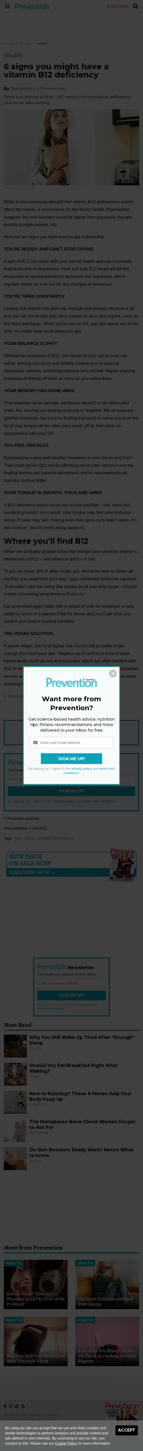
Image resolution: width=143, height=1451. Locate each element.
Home (8, 43)
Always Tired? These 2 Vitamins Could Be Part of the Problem (35, 1299)
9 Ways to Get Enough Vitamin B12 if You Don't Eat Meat (58, 696)
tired (29, 838)
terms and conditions (99, 801)
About (54, 1415)
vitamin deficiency (55, 838)
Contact (38, 1415)
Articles (25, 43)
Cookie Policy (66, 1443)
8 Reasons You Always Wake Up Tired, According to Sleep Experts (107, 1356)
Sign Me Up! (71, 791)
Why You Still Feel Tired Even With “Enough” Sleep (35, 1358)
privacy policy (64, 801)
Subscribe (118, 6)
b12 (18, 838)
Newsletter (15, 1415)
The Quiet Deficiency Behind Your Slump (105, 1301)
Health (42, 43)
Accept (126, 1430)
